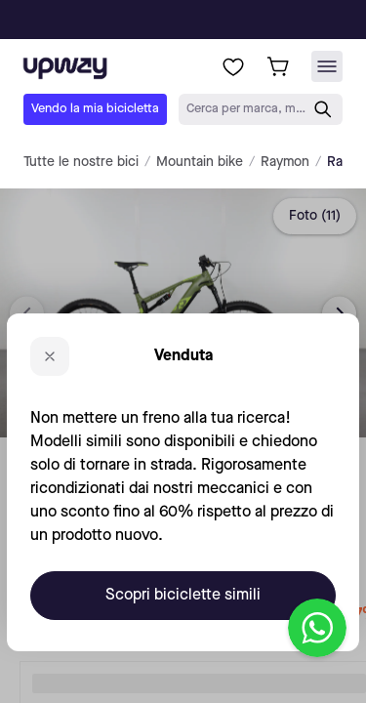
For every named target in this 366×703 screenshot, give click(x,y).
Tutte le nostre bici (81, 162)
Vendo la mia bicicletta (95, 109)
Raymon (285, 162)
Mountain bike (199, 162)
